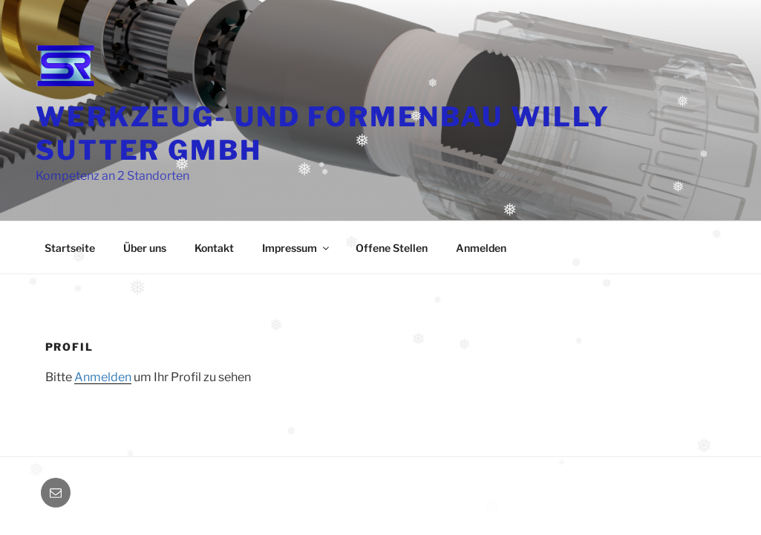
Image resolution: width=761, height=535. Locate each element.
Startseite (70, 247)
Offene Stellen (392, 247)
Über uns (144, 247)
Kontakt (214, 247)
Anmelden (481, 247)
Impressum (296, 247)
